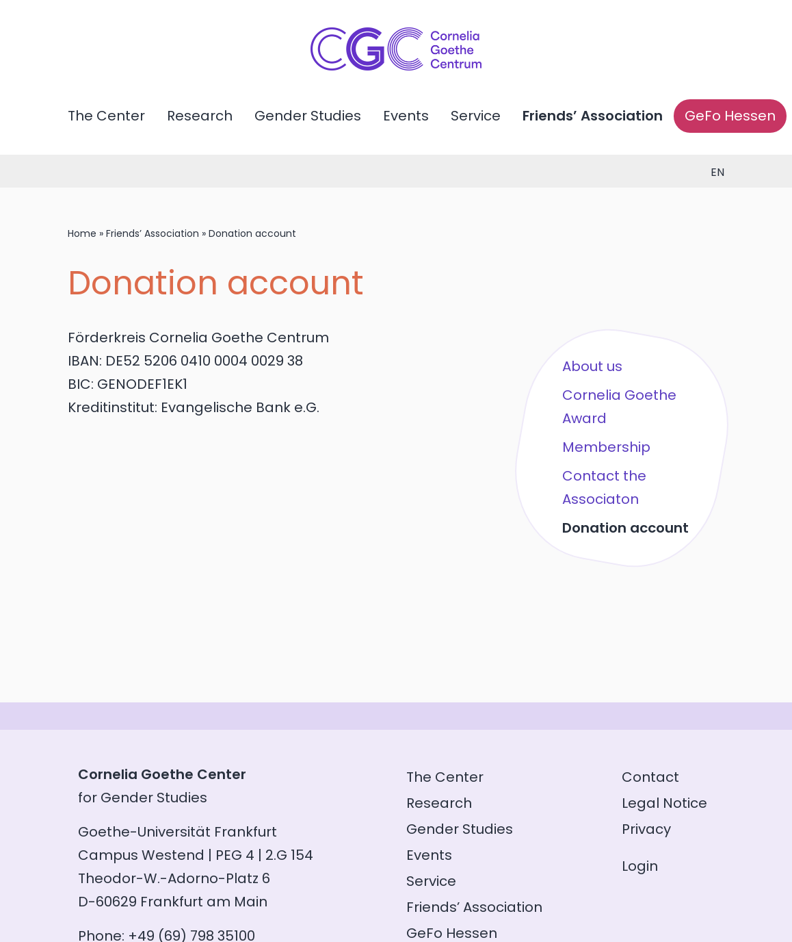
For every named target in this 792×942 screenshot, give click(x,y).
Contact (650, 777)
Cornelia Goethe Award (619, 406)
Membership (606, 447)
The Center (106, 115)
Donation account (625, 527)
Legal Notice (664, 803)
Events (406, 115)
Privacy (646, 829)
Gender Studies (307, 115)
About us (592, 366)
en (717, 172)
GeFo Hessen (730, 115)
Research (200, 115)
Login (640, 866)
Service (476, 115)
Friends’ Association (593, 115)
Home (82, 233)
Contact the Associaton (604, 487)
